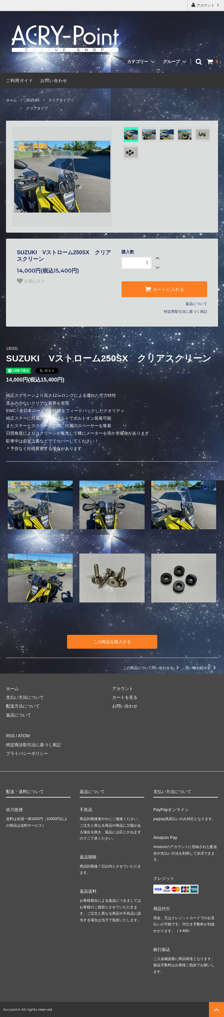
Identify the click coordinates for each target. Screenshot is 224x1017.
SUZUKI (32, 100)
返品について (196, 304)
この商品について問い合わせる (152, 668)
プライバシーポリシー (27, 753)
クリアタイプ (59, 100)
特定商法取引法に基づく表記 (33, 744)
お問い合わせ (53, 80)
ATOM (24, 735)
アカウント (206, 5)
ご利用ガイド (19, 80)
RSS (10, 735)
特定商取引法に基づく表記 (185, 311)
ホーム (11, 100)
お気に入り (31, 281)
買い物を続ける (201, 668)
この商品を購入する (112, 641)
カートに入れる (164, 289)
